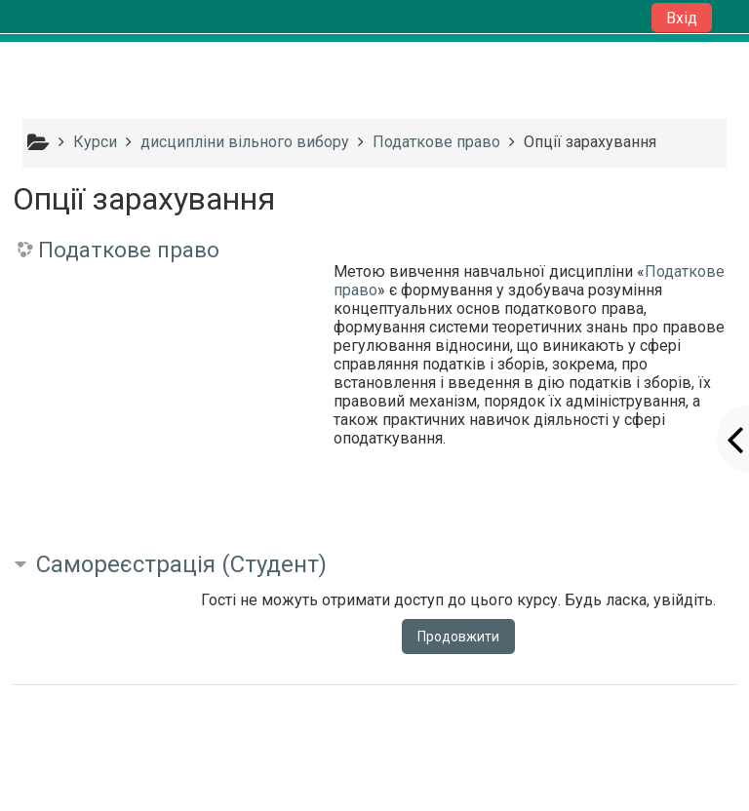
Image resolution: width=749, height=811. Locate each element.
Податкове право (128, 249)
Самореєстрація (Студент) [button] (181, 564)
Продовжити (458, 636)
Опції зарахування (590, 142)
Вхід (681, 18)
